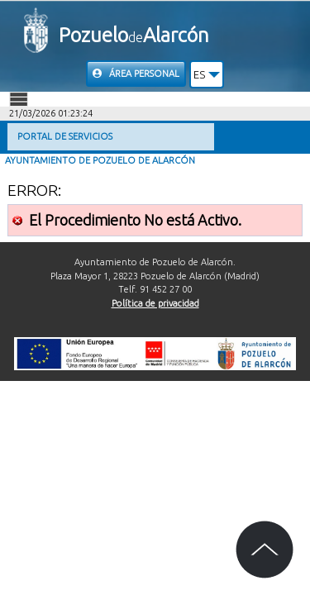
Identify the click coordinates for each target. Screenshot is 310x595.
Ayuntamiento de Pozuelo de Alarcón (100, 160)
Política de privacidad (155, 303)
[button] (207, 74)
